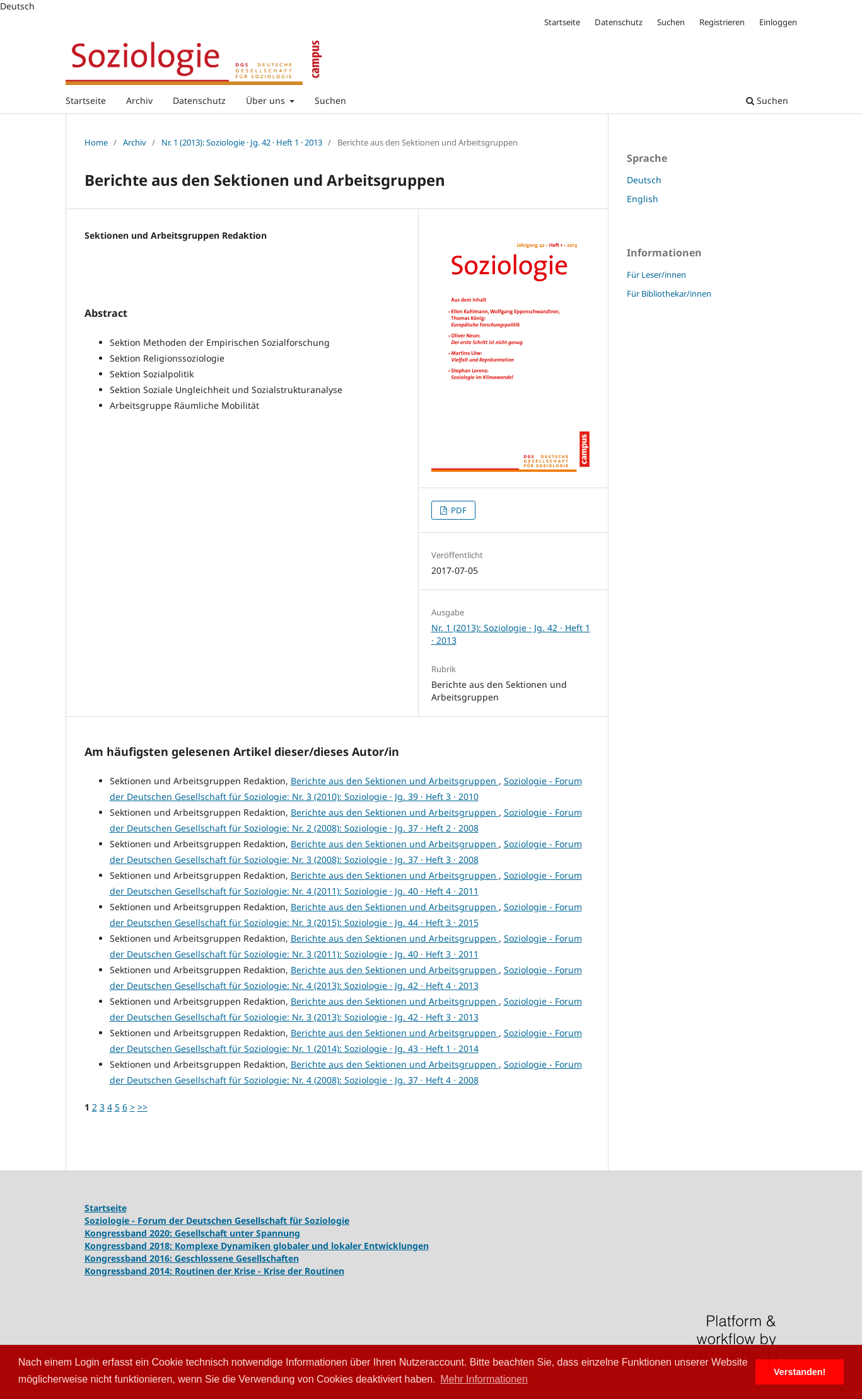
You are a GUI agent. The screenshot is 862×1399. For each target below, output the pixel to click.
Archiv (139, 100)
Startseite (86, 100)
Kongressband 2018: (129, 1246)
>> (142, 1107)
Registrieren (722, 22)
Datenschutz (199, 100)
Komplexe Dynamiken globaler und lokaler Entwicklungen (302, 1246)
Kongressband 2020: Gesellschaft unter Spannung (192, 1233)
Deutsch (644, 180)
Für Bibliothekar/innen (669, 293)
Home (96, 142)
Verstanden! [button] (799, 1372)
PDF (458, 510)
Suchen (330, 100)
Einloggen (778, 22)
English (642, 199)
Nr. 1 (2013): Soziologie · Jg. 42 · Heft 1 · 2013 (241, 142)
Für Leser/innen (656, 274)
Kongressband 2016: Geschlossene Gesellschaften (191, 1258)
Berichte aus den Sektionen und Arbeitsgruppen (395, 781)
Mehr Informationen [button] (484, 1379)
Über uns (267, 100)
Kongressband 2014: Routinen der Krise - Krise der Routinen (214, 1271)
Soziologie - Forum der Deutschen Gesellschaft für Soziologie (216, 1220)
